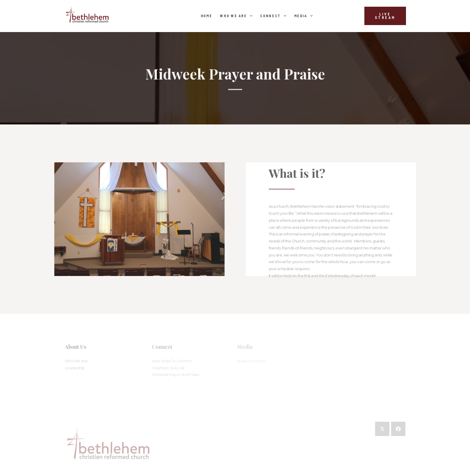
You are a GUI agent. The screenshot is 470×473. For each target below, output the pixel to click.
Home (206, 15)
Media (303, 15)
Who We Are (236, 15)
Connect (273, 15)
